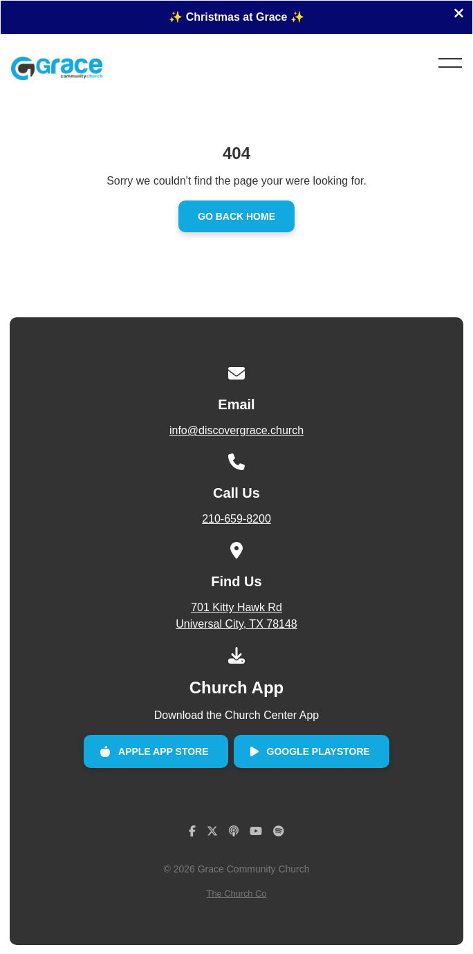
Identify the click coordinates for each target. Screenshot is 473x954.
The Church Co (237, 893)
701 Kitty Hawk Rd (237, 617)
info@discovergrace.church (236, 430)
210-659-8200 (236, 519)
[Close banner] (459, 14)
